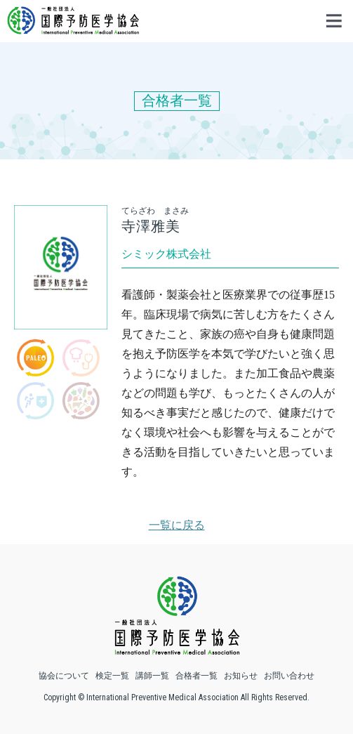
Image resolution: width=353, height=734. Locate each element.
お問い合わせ (289, 676)
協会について (64, 676)
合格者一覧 (196, 676)
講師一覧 (152, 676)
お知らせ (241, 676)
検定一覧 (112, 676)
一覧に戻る (177, 525)
